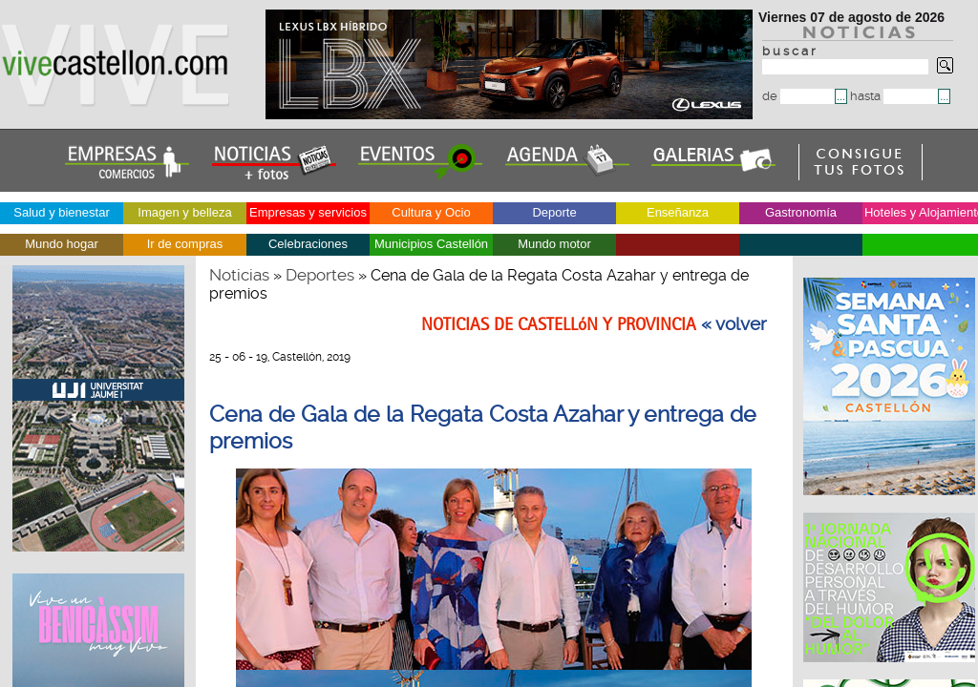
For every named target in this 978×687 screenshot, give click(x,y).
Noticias (239, 274)
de (798, 96)
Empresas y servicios (308, 212)
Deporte (554, 212)
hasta (894, 96)
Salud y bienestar (61, 212)
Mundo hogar (61, 244)
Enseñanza (678, 212)
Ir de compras (185, 244)
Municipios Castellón (431, 244)
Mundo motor (554, 244)
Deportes (320, 274)
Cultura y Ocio (431, 212)
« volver (734, 324)
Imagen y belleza (184, 212)
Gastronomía (801, 212)
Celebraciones (308, 244)
